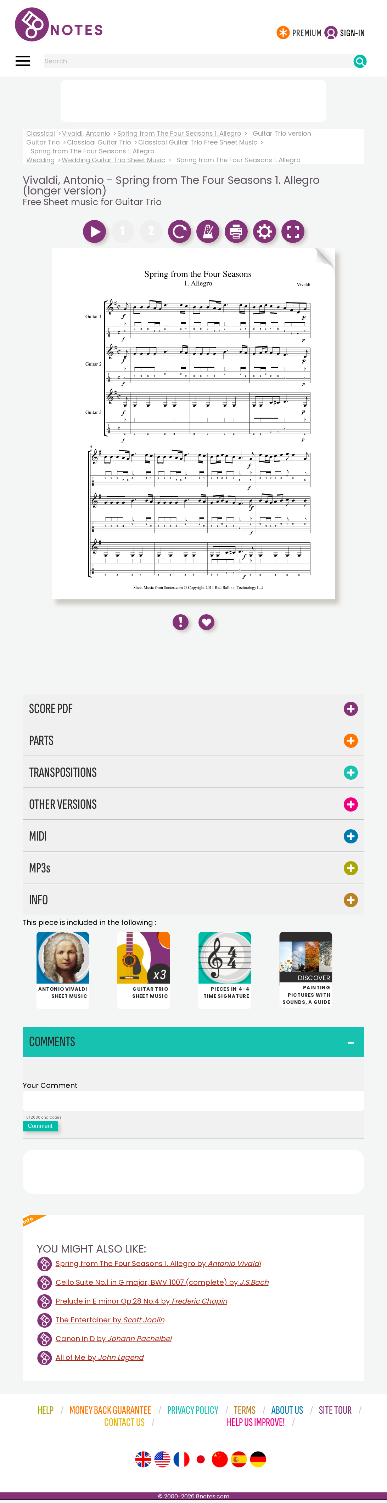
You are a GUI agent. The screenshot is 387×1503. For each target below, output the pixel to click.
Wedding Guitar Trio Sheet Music (113, 160)
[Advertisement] (193, 99)
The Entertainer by (110, 1323)
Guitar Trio (43, 142)
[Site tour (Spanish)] (239, 1462)
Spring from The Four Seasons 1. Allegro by (158, 1267)
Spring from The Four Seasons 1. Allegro (179, 133)
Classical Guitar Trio (99, 142)
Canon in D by (114, 1342)
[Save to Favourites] (206, 622)
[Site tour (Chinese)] (220, 1462)
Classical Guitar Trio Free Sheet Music (197, 142)
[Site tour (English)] (143, 1462)
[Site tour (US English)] (162, 1462)
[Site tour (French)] (181, 1462)
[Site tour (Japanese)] (200, 1462)
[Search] (360, 61)
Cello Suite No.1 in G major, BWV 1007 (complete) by (162, 1285)
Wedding (40, 160)
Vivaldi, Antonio (86, 133)
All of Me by (100, 1361)
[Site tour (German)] (258, 1462)
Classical (40, 133)
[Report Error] (181, 622)
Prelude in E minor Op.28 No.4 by (141, 1304)
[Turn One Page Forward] (323, 423)
